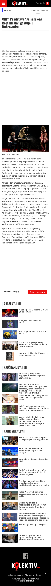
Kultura (7, 10)
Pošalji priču (40, 3)
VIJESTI (15, 367)
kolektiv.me (45, 14)
